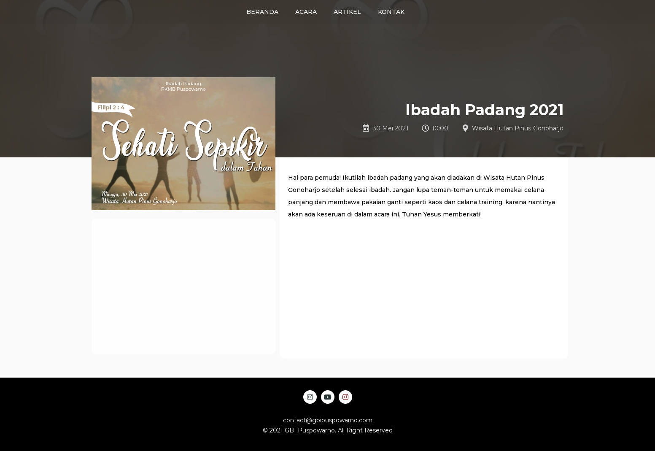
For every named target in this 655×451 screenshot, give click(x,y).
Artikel (347, 12)
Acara (306, 12)
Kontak (391, 12)
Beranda (262, 12)
